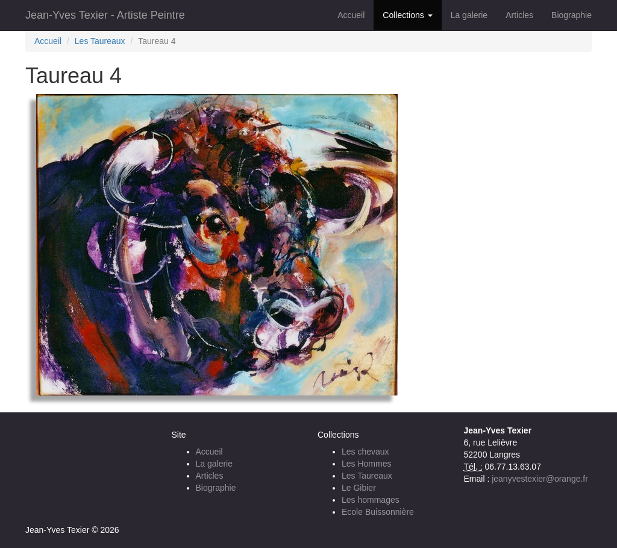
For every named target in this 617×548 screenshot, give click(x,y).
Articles (519, 15)
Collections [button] (407, 15)
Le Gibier (359, 488)
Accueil (351, 15)
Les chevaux (365, 451)
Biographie (571, 15)
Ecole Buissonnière (378, 512)
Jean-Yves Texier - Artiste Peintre (105, 15)
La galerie (469, 15)
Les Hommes (366, 463)
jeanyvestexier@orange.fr (540, 478)
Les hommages (370, 500)
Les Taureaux (100, 41)
